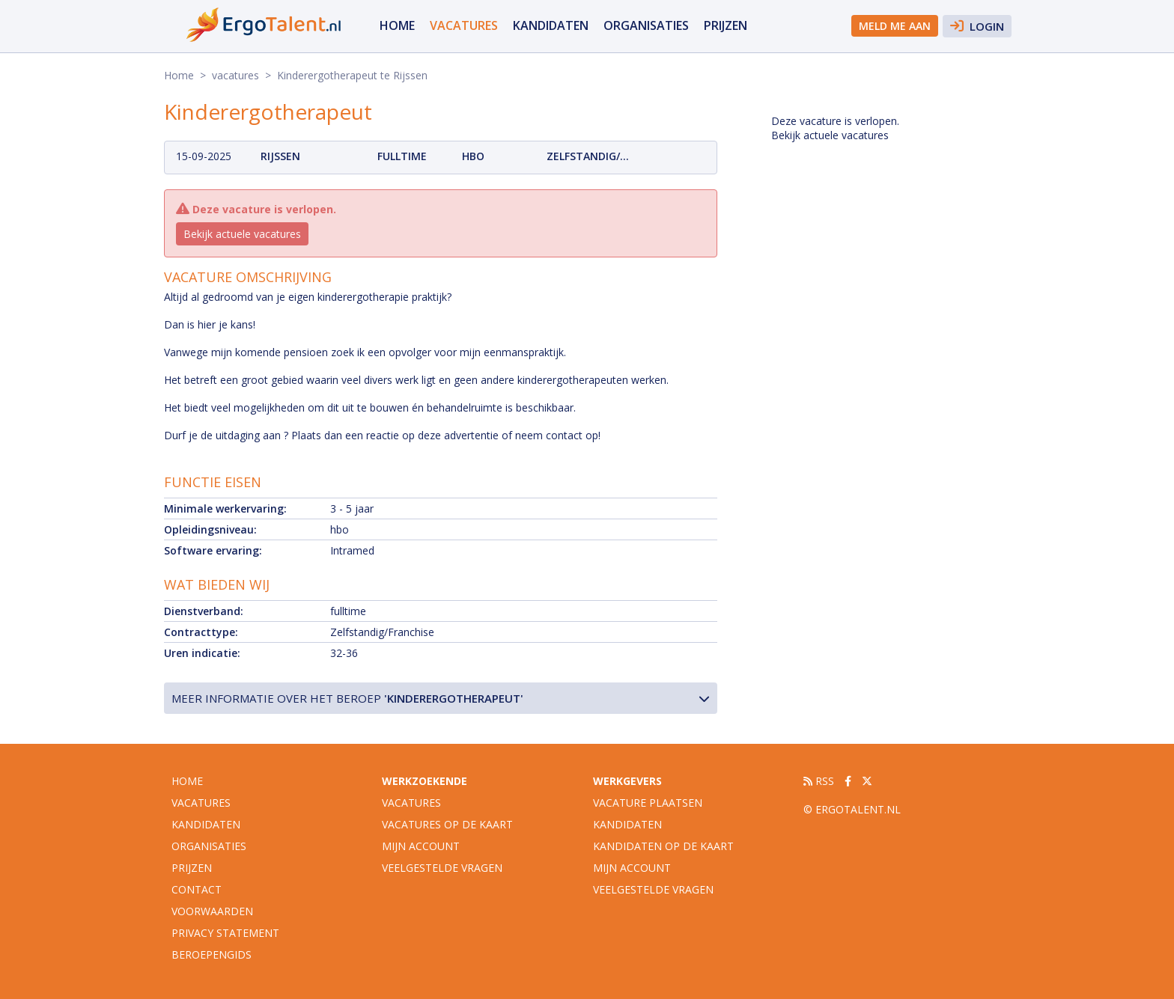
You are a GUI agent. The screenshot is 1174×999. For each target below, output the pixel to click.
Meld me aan (895, 26)
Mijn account (421, 846)
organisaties (646, 25)
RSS (818, 781)
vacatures (464, 25)
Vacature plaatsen (647, 802)
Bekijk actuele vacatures (242, 234)
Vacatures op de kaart (447, 824)
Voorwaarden (212, 911)
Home (397, 25)
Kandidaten (550, 25)
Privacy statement (225, 933)
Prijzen (725, 25)
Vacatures (411, 802)
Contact (196, 889)
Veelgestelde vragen (442, 868)
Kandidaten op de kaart (663, 846)
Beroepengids (211, 954)
